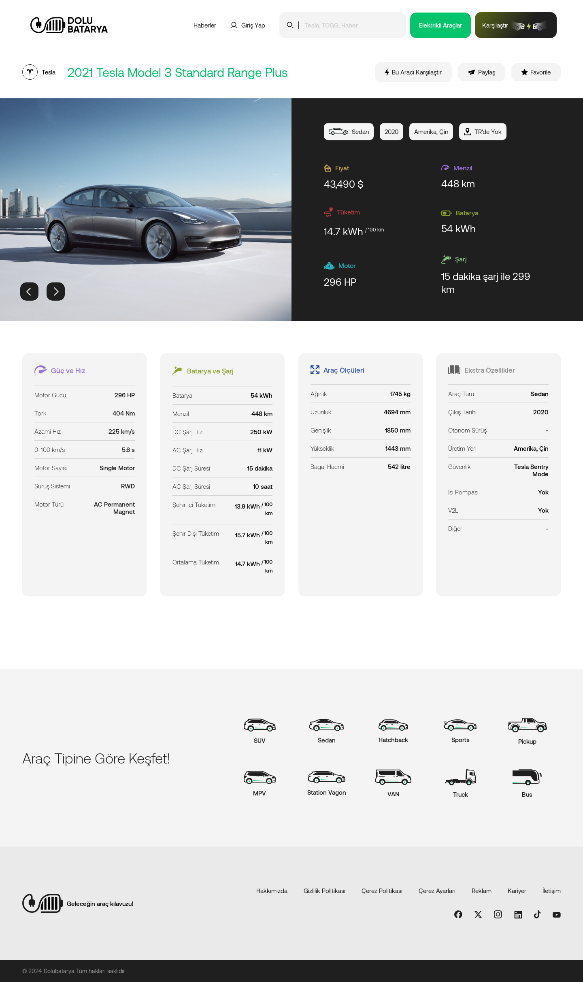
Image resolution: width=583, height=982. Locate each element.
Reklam (482, 890)
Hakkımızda (271, 890)
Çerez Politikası (382, 890)
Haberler (205, 25)
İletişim (552, 890)
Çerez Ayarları (437, 890)
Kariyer (517, 890)
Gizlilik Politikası (324, 890)
